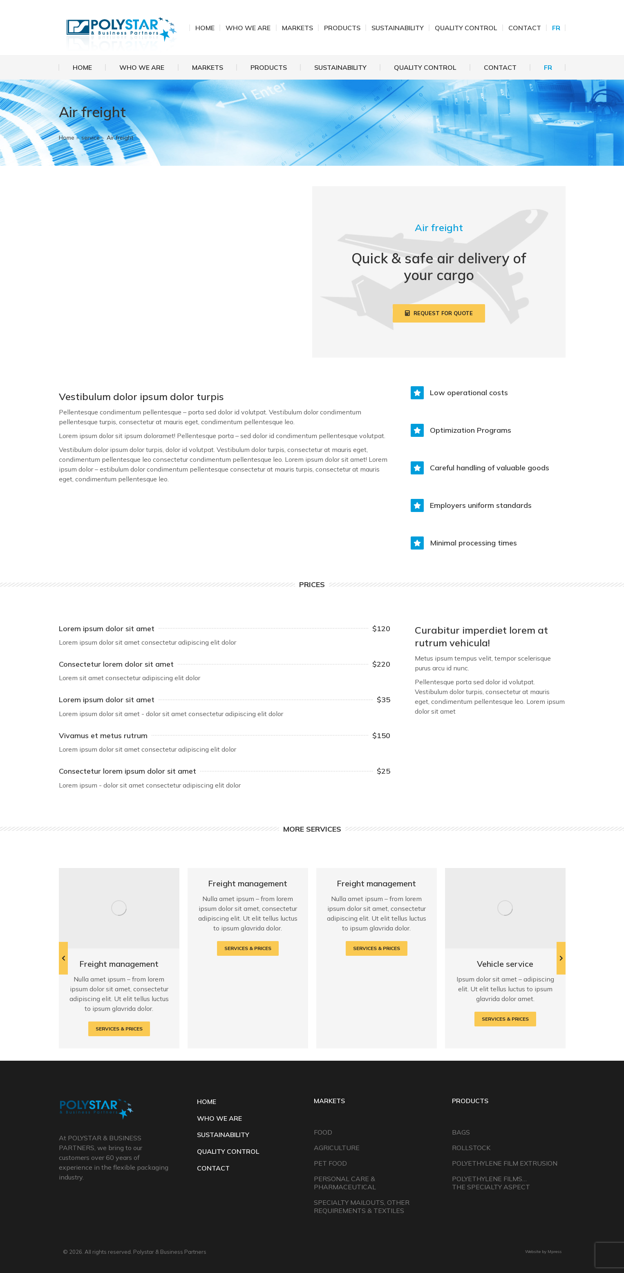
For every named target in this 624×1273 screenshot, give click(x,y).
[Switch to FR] (547, 67)
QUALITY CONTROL (228, 1151)
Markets (329, 1101)
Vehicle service (505, 964)
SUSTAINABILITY (223, 1135)
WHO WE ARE (219, 1118)
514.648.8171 (451, 27)
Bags (461, 1132)
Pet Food (330, 1163)
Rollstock (471, 1148)
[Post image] (119, 908)
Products (470, 1101)
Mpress (554, 1251)
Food (323, 1132)
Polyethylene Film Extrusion (504, 1163)
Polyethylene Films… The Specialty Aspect (491, 1183)
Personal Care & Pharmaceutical (345, 1183)
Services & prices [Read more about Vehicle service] (505, 1019)
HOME (206, 1101)
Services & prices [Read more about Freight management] (119, 1029)
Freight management (119, 964)
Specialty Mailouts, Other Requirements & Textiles (361, 1206)
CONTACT (213, 1168)
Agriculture (337, 1148)
